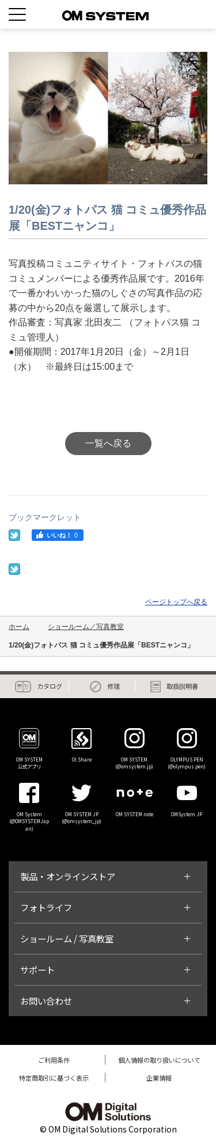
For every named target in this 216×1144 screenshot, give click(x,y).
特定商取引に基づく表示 (54, 1077)
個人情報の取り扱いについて (159, 1060)
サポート (37, 969)
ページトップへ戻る (176, 602)
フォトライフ (46, 907)
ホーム (19, 627)
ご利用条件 (54, 1060)
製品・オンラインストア (67, 876)
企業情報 (159, 1077)
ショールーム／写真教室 (86, 627)
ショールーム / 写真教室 (66, 938)
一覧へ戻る (108, 443)
